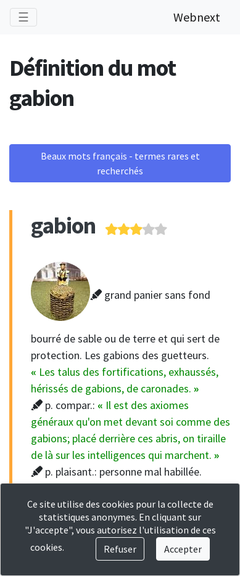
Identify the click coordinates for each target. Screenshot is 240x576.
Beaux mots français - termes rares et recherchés (120, 163)
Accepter (183, 549)
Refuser (120, 549)
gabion (63, 225)
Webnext (196, 17)
